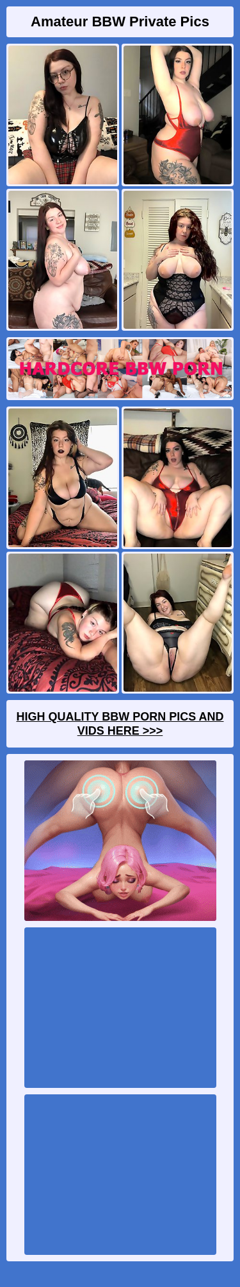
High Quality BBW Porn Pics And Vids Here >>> (119, 723)
